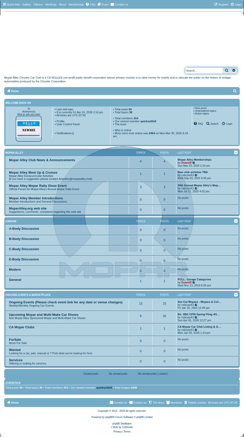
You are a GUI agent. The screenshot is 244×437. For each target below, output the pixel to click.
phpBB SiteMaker (122, 423)
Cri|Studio (127, 427)
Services (15, 360)
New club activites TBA (193, 172)
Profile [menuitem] (60, 121)
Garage (10, 221)
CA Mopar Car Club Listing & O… (199, 326)
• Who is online (122, 130)
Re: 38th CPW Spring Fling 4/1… (199, 314)
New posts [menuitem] (201, 108)
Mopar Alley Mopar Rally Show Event (38, 186)
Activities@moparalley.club (75, 178)
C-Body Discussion (24, 249)
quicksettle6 (148, 121)
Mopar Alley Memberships (195, 159)
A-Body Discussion (24, 228)
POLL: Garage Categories (194, 279)
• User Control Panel (67, 124)
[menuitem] (90, 4)
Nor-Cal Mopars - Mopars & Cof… (199, 301)
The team (120, 124)
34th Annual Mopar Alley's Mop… (199, 185)
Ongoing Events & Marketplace (28, 295)
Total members (126, 118)
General (15, 280)
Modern (15, 269)
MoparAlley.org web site (28, 208)
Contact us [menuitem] (138, 402)
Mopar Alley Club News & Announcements (42, 160)
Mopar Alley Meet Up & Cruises (33, 172)
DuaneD (186, 162)
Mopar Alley (14, 152)
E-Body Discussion (24, 259)
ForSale (15, 339)
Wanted (15, 350)
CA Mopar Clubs (21, 327)
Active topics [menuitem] (202, 113)
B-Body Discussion (24, 239)
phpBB (109, 417)
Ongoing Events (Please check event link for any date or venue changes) (65, 302)
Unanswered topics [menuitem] (205, 110)
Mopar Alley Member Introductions (36, 198)
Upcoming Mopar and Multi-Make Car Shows (43, 315)
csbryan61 (187, 175)
